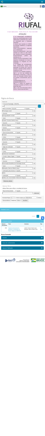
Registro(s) (14, 200)
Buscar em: (4, 101)
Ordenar (39, 197)
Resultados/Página (6, 197)
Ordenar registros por (20, 197)
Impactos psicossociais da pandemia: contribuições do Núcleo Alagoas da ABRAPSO (14, 229)
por (3, 106)
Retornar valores (7, 181)
